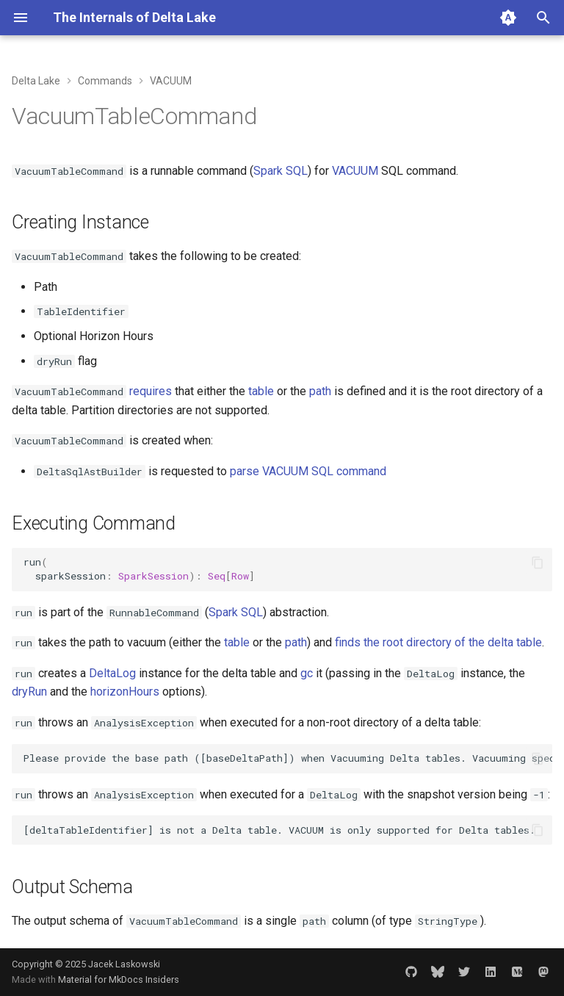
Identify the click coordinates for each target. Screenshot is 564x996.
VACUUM (355, 171)
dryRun (29, 692)
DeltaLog (112, 673)
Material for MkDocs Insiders (118, 979)
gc (306, 673)
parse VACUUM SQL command (308, 471)
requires (150, 391)
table (261, 391)
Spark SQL (280, 171)
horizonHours (124, 692)
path (320, 391)
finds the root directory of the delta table (438, 642)
